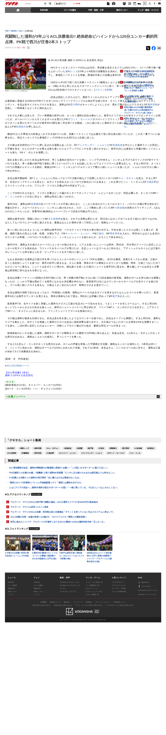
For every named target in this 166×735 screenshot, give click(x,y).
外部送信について (120, 715)
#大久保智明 (61, 547)
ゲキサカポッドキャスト (68, 704)
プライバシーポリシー (102, 715)
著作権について (55, 715)
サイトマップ (77, 715)
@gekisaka (143, 695)
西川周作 (26, 128)
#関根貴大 (11, 547)
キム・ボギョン (19, 221)
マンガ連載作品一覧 (92, 698)
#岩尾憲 (79, 542)
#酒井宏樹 (37, 542)
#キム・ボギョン (52, 542)
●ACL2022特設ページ (17, 460)
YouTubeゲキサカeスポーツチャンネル (70, 699)
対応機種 (43, 715)
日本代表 (11, 695)
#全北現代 (11, 542)
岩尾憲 (34, 250)
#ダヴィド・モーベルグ (64, 552)
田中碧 (78, 3)
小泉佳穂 (60, 258)
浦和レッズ (57, 81)
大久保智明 (54, 268)
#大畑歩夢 (100, 547)
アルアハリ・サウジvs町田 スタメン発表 (29, 614)
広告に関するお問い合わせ (41, 718)
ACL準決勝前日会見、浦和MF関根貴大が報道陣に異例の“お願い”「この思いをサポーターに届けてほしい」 (59, 567)
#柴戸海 (90, 542)
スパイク (11, 707)
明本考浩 (54, 291)
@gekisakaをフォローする (135, 170)
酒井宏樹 (103, 128)
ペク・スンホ (57, 239)
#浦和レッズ (24, 542)
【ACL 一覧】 (21, 53)
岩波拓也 (10, 180)
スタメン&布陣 (48, 110)
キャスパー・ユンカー (17, 291)
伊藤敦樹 (94, 147)
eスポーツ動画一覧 (92, 707)
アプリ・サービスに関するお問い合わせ (89, 718)
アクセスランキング (118, 698)
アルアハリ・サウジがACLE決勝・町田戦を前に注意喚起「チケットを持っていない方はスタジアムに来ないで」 (60, 621)
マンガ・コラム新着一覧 (94, 695)
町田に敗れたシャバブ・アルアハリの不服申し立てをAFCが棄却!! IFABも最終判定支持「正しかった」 (58, 633)
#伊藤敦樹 (75, 547)
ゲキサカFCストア (118, 695)
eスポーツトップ (91, 701)
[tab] (18, 10)
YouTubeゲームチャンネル (147, 707)
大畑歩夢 (90, 224)
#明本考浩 (88, 547)
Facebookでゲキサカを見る (135, 176)
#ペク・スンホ (83, 552)
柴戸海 (55, 372)
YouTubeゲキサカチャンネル (69, 695)
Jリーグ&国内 (12, 698)
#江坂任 (101, 542)
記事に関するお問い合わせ (63, 718)
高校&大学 (11, 701)
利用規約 (89, 715)
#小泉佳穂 (36, 547)
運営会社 (67, 715)
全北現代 (69, 84)
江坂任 (39, 291)
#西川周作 (23, 547)
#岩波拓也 (67, 542)
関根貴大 (88, 106)
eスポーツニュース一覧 (94, 704)
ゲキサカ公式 (144, 699)
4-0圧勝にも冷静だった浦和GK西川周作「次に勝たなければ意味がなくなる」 (45, 581)
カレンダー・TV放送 (119, 701)
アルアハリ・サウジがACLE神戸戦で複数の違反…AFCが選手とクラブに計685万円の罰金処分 (54, 609)
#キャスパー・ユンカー (16, 552)
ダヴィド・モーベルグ (23, 147)
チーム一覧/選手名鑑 (119, 704)
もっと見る (37, 601)
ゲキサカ (12, 4)
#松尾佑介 (48, 547)
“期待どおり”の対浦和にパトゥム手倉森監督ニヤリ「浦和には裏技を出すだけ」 (46, 586)
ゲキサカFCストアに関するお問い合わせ (120, 718)
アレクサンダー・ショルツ (92, 176)
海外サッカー (12, 704)
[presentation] (18, 10)
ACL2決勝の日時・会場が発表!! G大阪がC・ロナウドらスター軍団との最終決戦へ (48, 628)
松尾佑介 (61, 154)
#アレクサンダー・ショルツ (39, 552)
